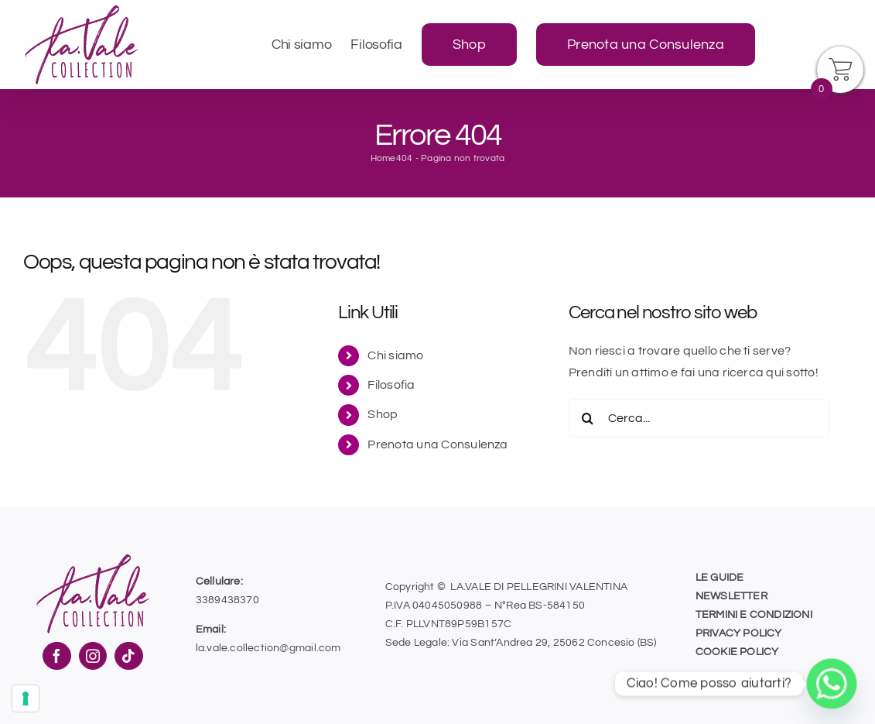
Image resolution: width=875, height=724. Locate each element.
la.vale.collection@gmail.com (268, 648)
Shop (382, 414)
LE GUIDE (720, 577)
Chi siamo (395, 355)
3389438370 (227, 600)
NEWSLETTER (731, 596)
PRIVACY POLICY (739, 633)
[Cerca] (588, 418)
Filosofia (391, 385)
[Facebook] (56, 656)
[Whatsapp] (832, 684)
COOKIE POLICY (737, 652)
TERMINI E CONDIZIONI (754, 614)
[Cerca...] (699, 418)
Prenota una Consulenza (437, 444)
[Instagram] (93, 656)
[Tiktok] (128, 656)
